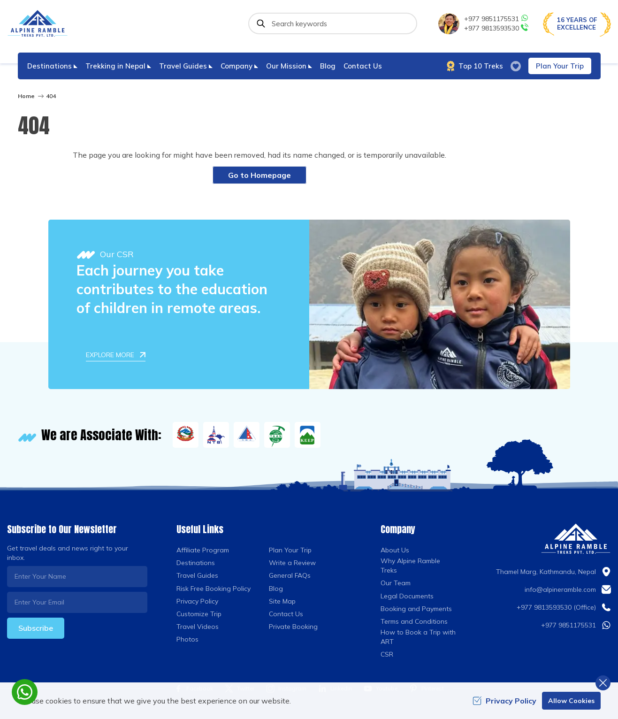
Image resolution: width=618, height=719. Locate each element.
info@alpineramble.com (560, 589)
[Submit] (261, 23)
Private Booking (293, 626)
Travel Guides (197, 575)
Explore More (115, 355)
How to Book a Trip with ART (418, 637)
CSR (387, 654)
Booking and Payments (416, 608)
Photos (187, 639)
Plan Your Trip (560, 65)
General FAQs (290, 575)
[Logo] (576, 539)
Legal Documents (407, 596)
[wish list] (516, 66)
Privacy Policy (197, 601)
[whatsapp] (25, 692)
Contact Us (362, 65)
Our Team (396, 583)
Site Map (282, 601)
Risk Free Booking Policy (213, 588)
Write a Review (292, 562)
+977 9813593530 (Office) (556, 607)
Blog (328, 65)
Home (26, 95)
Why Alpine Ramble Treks (410, 565)
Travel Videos (197, 626)
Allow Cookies (571, 700)
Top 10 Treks (475, 66)
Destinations (195, 562)
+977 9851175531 (496, 18)
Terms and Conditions (414, 621)
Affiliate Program (202, 550)
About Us (395, 550)
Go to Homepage (259, 175)
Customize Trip (198, 614)
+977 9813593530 (496, 27)
